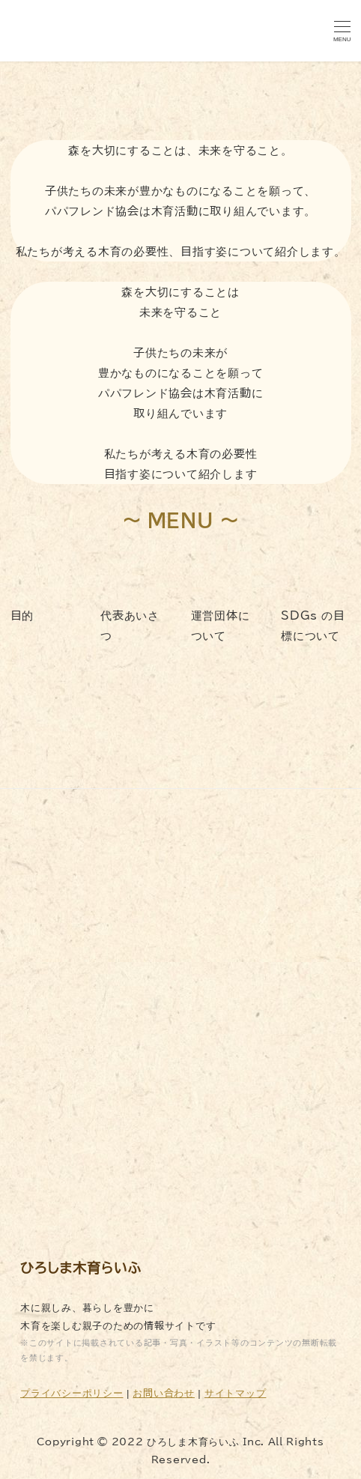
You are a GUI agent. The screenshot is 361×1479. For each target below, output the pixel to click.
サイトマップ (235, 1393)
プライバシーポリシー (72, 1393)
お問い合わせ (164, 1393)
